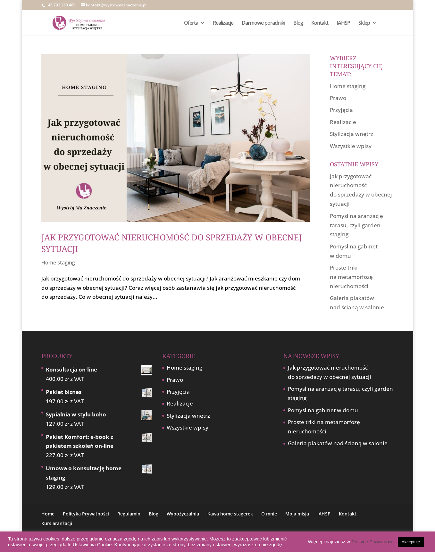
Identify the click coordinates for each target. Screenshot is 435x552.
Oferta (191, 23)
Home (47, 514)
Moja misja (297, 514)
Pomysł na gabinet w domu (323, 410)
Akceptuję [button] (411, 541)
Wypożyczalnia (183, 514)
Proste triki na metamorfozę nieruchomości (351, 277)
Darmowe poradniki (263, 23)
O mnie (269, 514)
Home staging (58, 262)
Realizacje (223, 23)
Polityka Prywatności (86, 514)
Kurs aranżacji (56, 523)
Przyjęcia (341, 109)
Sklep (364, 23)
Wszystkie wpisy (351, 146)
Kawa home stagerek (230, 514)
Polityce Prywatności (373, 541)
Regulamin (128, 514)
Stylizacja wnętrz (351, 134)
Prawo (338, 98)
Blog (298, 23)
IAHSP (343, 23)
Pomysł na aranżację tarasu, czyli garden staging (356, 225)
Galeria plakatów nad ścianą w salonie (338, 443)
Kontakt (319, 23)
